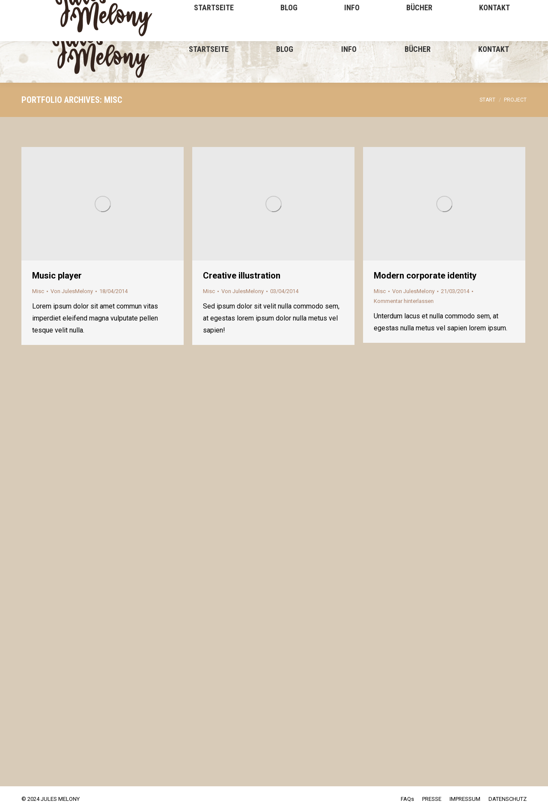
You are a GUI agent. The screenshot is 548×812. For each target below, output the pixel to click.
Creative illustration (241, 275)
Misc (38, 291)
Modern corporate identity (425, 275)
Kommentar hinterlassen (404, 301)
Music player (57, 275)
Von (72, 291)
